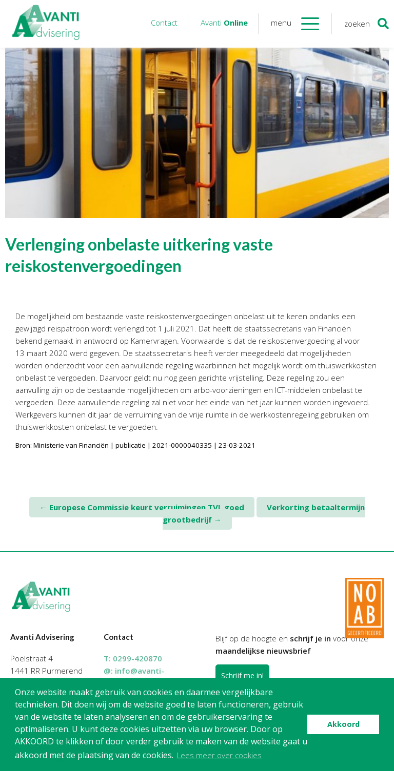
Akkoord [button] (343, 724)
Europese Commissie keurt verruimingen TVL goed (142, 507)
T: (133, 658)
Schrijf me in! (242, 675)
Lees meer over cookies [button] (219, 755)
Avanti (224, 22)
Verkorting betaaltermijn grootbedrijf (264, 513)
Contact (164, 22)
